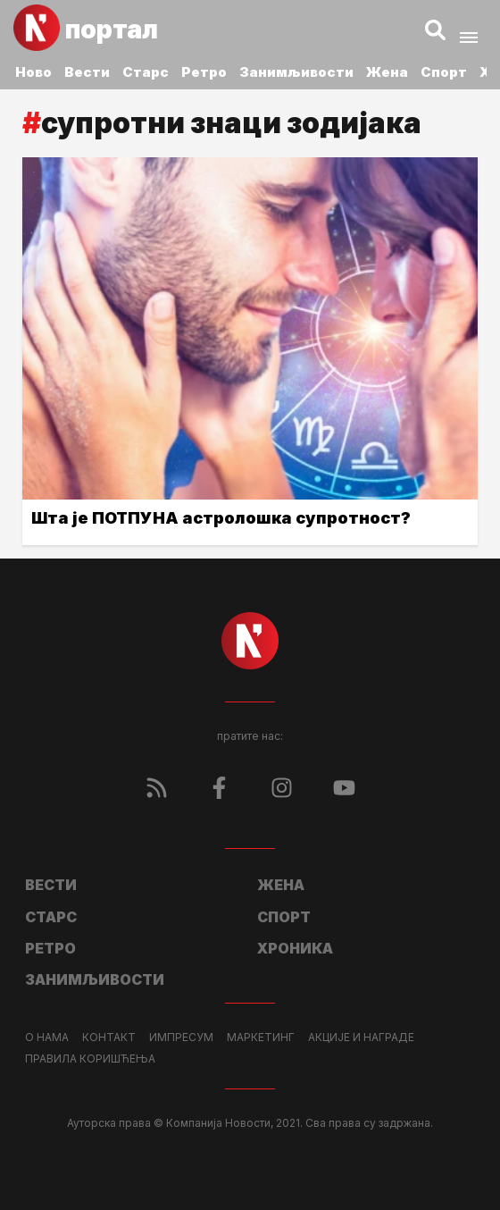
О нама (47, 1037)
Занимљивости (296, 71)
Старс (145, 71)
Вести (87, 71)
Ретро (204, 71)
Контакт (109, 1037)
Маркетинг (261, 1037)
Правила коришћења (90, 1059)
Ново (33, 71)
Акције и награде (361, 1037)
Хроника (295, 948)
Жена (387, 71)
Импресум (181, 1037)
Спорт (444, 71)
